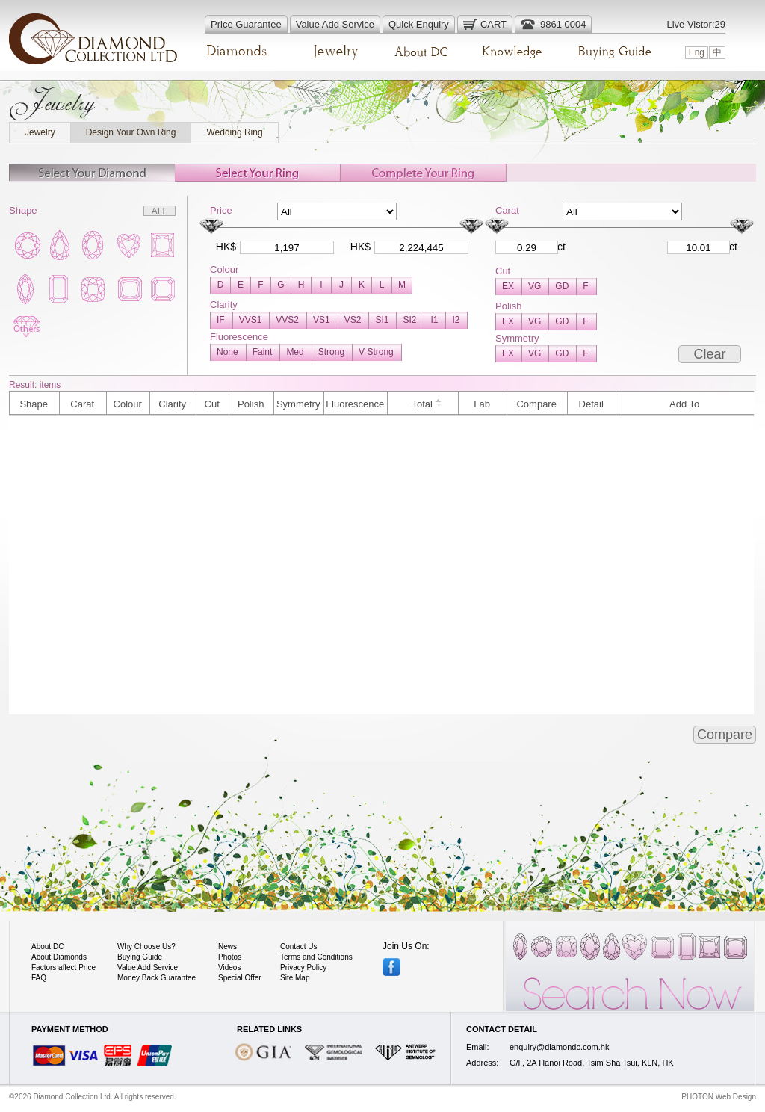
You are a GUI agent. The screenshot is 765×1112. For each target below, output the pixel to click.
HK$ (226, 247)
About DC (47, 946)
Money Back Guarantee (156, 978)
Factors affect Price (63, 967)
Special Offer (239, 978)
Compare (724, 734)
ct (561, 247)
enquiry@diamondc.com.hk (559, 1046)
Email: (477, 1046)
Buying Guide (139, 957)
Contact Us (298, 946)
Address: (482, 1062)
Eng (696, 52)
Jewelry (40, 132)
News (227, 946)
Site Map (294, 978)
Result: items (35, 385)
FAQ (38, 978)
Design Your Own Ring (131, 132)
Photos (229, 957)
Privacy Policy (303, 967)
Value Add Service (147, 967)
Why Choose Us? (146, 946)
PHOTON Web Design (718, 1097)
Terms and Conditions (316, 957)
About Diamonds (59, 957)
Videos (229, 967)
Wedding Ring (234, 132)
